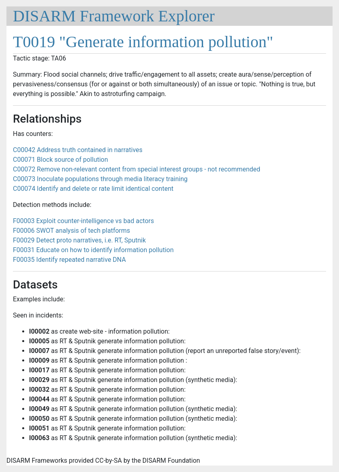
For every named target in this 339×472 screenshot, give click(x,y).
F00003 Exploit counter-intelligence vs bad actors (83, 221)
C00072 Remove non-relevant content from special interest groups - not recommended (136, 169)
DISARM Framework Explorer (114, 16)
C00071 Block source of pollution (60, 159)
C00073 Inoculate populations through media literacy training (100, 179)
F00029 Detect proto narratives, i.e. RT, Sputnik (79, 240)
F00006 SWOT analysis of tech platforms (71, 230)
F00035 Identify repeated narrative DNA (69, 259)
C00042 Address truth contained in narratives (77, 150)
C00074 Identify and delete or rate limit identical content (93, 188)
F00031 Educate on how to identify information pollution (93, 250)
